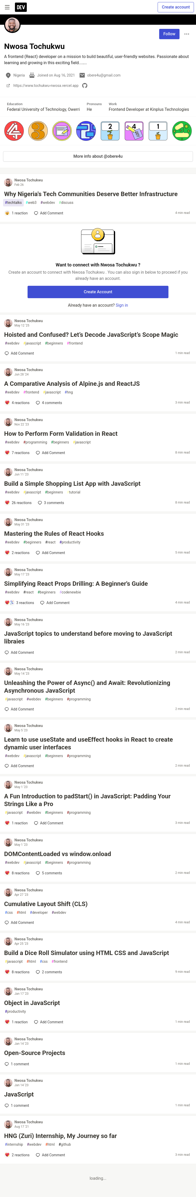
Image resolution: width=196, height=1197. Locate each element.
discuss (66, 202)
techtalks (13, 202)
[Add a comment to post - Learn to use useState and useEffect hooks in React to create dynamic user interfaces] (19, 766)
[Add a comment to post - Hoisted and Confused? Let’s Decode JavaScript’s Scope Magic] (19, 353)
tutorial (73, 492)
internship (14, 1144)
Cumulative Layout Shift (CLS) (46, 904)
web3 (31, 202)
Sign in (122, 305)
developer (39, 912)
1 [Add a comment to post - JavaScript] (16, 1105)
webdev (47, 202)
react (50, 542)
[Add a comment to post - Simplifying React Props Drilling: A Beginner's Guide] (19, 602)
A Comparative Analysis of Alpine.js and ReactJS (72, 383)
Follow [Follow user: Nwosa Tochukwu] (169, 33)
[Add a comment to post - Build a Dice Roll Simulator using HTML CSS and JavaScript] (17, 972)
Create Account (98, 291)
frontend (74, 343)
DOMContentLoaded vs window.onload (57, 854)
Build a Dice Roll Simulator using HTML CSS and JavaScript (86, 953)
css (9, 912)
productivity (69, 542)
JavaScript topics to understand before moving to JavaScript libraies (88, 637)
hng (69, 392)
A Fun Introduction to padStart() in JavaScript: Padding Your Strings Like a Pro (87, 800)
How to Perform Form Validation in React (60, 433)
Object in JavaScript (32, 1003)
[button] (14, 131)
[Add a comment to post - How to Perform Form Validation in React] (17, 452)
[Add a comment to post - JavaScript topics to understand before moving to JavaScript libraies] (19, 652)
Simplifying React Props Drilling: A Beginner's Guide (76, 583)
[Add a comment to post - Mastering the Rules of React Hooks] (17, 552)
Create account (176, 7)
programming (35, 442)
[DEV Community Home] (20, 7)
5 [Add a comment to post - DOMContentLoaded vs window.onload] (48, 873)
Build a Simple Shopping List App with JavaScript (72, 483)
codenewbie (70, 592)
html (21, 912)
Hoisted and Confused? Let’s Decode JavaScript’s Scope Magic (91, 334)
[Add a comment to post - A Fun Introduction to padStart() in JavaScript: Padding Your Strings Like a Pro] (16, 823)
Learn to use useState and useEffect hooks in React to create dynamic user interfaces (88, 743)
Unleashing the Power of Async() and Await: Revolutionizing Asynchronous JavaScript (87, 686)
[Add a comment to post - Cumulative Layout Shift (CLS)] (19, 922)
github (65, 1144)
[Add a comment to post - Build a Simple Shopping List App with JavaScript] (18, 502)
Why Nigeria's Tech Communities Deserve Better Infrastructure (91, 194)
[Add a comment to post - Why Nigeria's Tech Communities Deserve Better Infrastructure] (16, 213)
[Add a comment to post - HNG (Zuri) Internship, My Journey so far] (17, 1155)
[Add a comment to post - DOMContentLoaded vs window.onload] (17, 873)
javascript (32, 343)
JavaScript (19, 1094)
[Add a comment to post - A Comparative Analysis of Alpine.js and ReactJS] (17, 402)
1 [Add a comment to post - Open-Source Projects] (16, 1064)
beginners (54, 343)
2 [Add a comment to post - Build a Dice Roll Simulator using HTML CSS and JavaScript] (48, 972)
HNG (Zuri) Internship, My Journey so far (60, 1136)
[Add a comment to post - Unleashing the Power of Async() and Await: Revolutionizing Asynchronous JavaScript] (19, 709)
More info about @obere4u (98, 156)
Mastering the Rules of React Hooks (54, 533)
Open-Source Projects (34, 1053)
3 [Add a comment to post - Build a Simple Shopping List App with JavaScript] (50, 503)
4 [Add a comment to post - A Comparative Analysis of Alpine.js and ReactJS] (48, 403)
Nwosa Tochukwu (28, 180)
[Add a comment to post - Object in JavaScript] (16, 1022)
